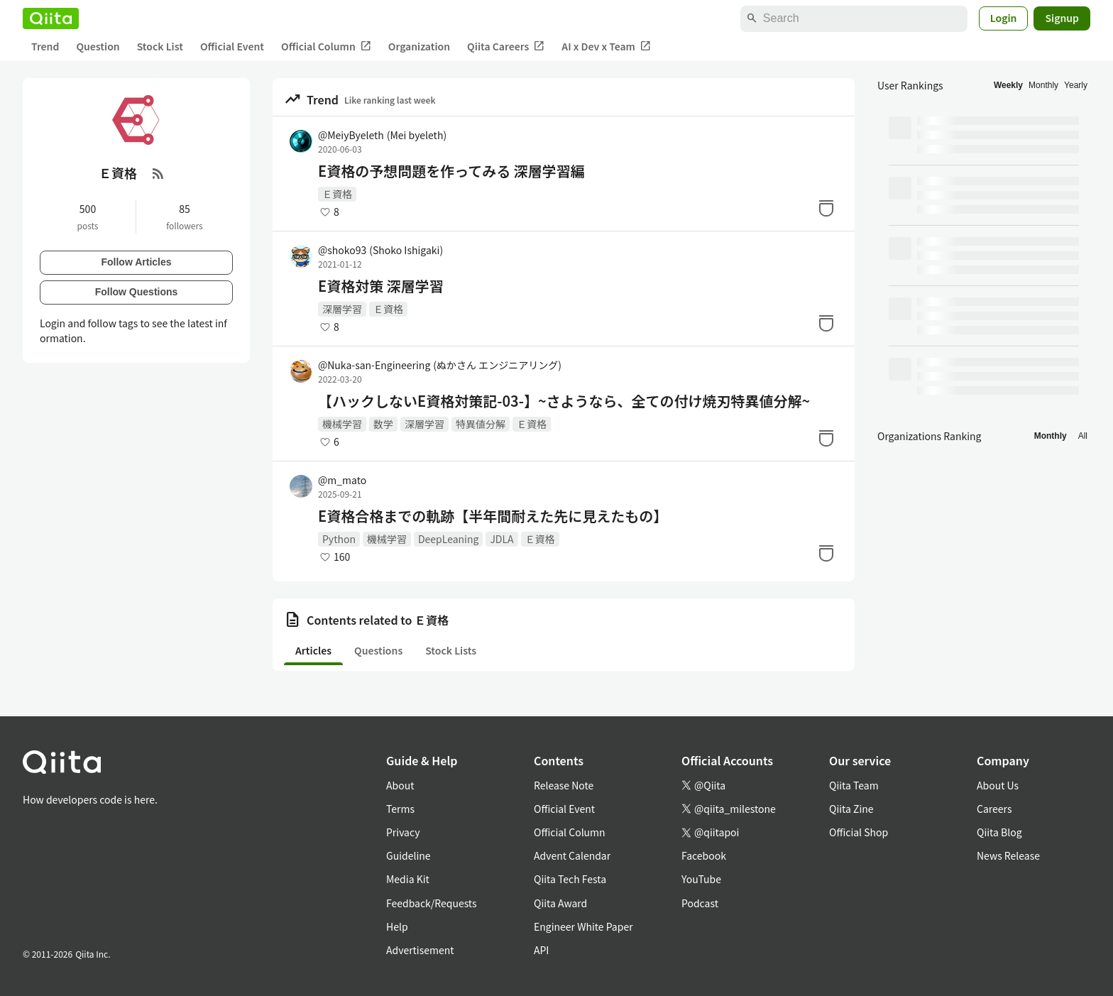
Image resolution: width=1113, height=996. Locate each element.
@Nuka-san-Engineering (439, 365)
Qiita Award (560, 903)
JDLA (501, 539)
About (400, 785)
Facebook (703, 855)
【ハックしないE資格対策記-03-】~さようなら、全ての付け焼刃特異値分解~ (564, 401)
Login (1003, 18)
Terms (400, 808)
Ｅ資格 (337, 194)
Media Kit (407, 879)
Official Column (326, 46)
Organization (419, 46)
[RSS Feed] (158, 173)
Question (97, 46)
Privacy (403, 832)
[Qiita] (51, 18)
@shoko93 (380, 250)
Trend (45, 46)
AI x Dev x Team (606, 46)
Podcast (699, 903)
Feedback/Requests (431, 903)
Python (339, 539)
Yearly (1075, 85)
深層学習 (342, 309)
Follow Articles (136, 262)
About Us (998, 785)
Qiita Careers (505, 46)
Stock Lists (450, 650)
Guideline (408, 855)
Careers (994, 808)
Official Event (232, 46)
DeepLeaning (448, 539)
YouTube (701, 879)
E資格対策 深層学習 (381, 286)
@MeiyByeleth (382, 135)
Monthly (1043, 85)
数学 (383, 424)
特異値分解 (480, 424)
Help (397, 926)
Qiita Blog (999, 832)
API (541, 950)
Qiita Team (854, 785)
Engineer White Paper (583, 926)
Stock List (160, 46)
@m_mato (342, 480)
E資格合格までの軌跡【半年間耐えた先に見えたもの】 (492, 516)
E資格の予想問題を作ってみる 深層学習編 (451, 171)
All (1082, 436)
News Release (1008, 855)
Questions (378, 650)
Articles (313, 650)
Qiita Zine (851, 808)
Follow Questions (136, 291)
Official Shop (858, 832)
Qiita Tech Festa (570, 879)
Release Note (563, 785)
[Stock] (826, 208)
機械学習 (342, 424)
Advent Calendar (572, 855)
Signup (1062, 18)
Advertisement (420, 950)
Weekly (1008, 85)
